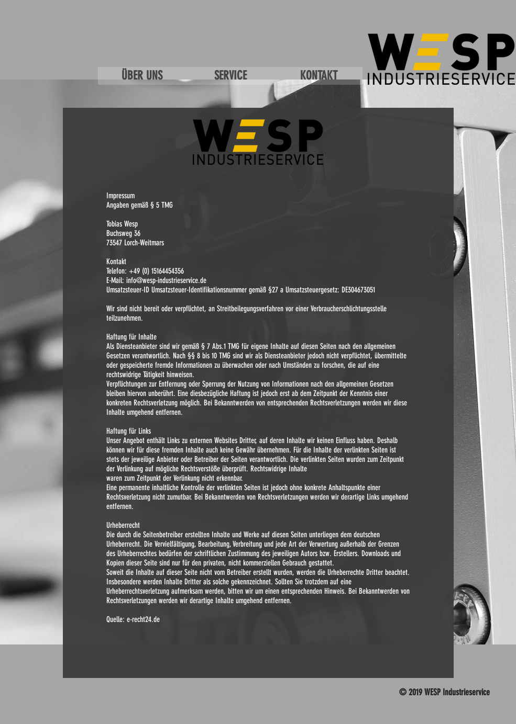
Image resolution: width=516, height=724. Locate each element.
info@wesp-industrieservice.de (166, 280)
